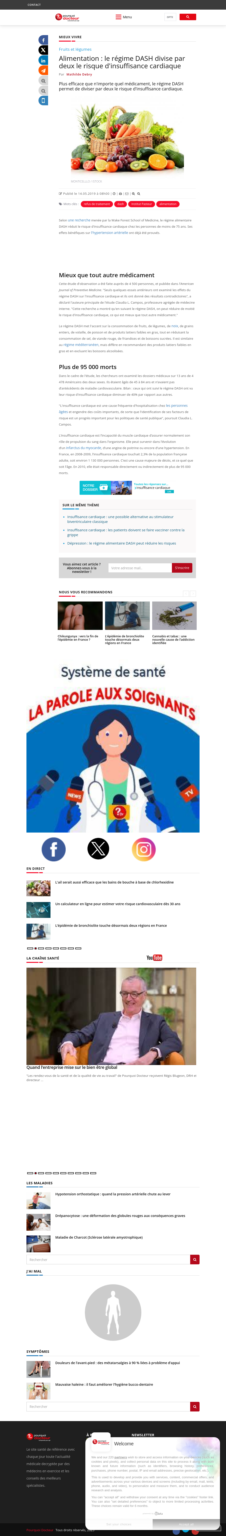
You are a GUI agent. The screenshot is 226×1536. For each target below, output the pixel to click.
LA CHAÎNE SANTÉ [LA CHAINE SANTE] (42, 958)
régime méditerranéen (80, 345)
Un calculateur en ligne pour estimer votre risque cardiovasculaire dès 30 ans (117, 904)
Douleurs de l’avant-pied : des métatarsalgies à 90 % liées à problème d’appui (117, 1362)
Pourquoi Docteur (40, 1529)
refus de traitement (97, 204)
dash (120, 204)
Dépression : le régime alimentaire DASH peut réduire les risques (121, 543)
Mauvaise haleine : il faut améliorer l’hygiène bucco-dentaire (104, 1383)
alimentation (167, 204)
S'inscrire (182, 567)
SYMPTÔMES (37, 1350)
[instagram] (151, 849)
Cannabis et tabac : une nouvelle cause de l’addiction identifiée (172, 639)
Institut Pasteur (141, 204)
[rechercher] (170, 17)
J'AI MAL (33, 1270)
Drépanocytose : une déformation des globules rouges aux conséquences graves (120, 1215)
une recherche (78, 220)
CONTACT (34, 4)
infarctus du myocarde (82, 448)
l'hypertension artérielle (108, 233)
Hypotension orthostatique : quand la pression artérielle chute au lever (112, 1193)
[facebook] (61, 849)
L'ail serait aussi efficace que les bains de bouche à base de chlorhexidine (114, 882)
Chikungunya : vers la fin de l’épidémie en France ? (77, 637)
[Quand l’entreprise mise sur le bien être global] (113, 1016)
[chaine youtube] (173, 959)
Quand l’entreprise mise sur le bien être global (71, 1067)
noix (174, 326)
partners (120, 1457)
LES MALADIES (38, 1182)
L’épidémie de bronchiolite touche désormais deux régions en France (127, 639)
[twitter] (106, 848)
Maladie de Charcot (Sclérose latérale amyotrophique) (99, 1237)
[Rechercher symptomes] (195, 1406)
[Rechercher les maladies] (195, 1259)
